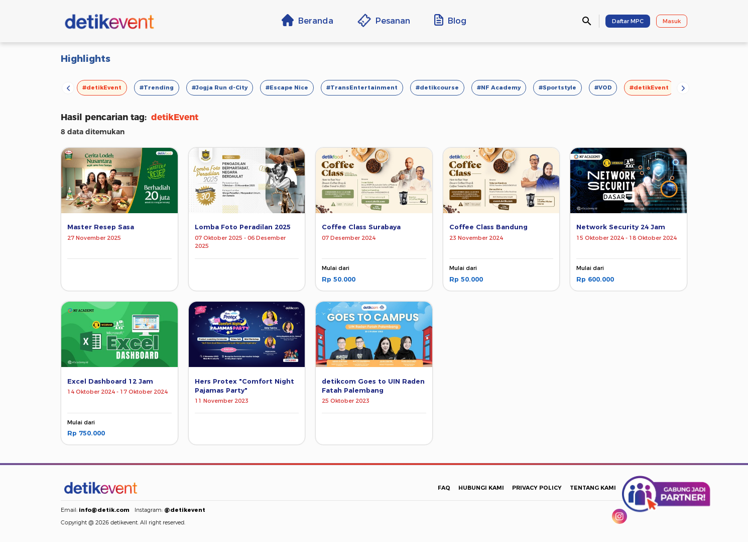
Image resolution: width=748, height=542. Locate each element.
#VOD (602, 87)
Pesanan (383, 20)
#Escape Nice (287, 87)
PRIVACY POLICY (537, 487)
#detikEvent (101, 87)
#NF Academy (499, 87)
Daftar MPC (628, 21)
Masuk (672, 21)
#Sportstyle (557, 87)
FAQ (444, 487)
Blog (450, 20)
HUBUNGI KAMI (481, 487)
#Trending (157, 87)
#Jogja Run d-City (219, 87)
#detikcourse (437, 87)
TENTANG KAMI (593, 487)
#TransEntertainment (362, 87)
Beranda (307, 20)
